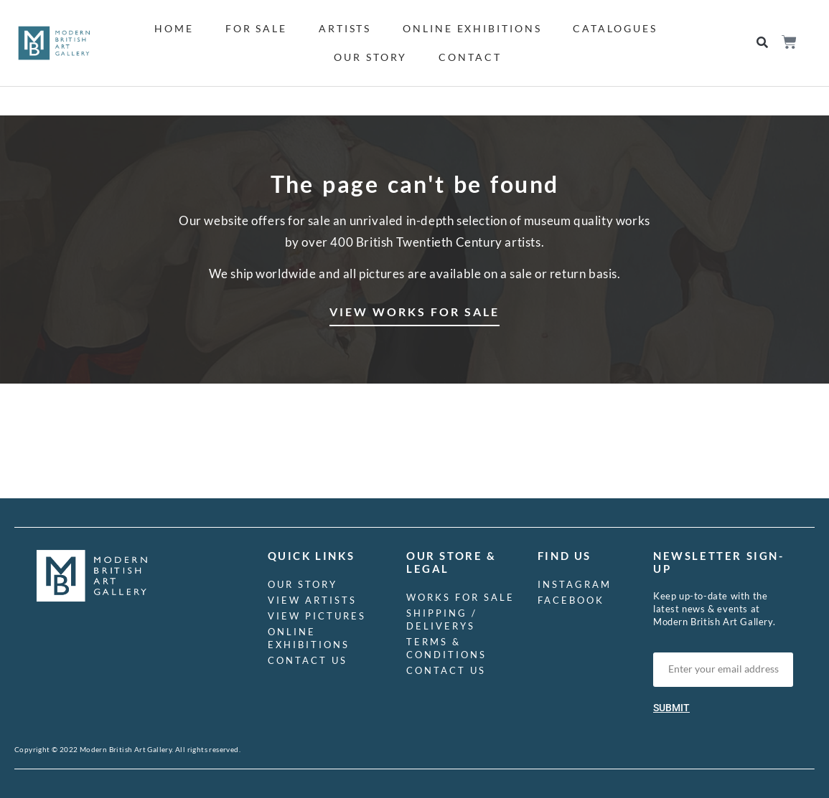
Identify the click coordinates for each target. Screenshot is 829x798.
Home (174, 28)
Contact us (307, 660)
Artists (345, 28)
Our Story (370, 57)
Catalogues (615, 28)
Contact (470, 57)
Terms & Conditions (446, 648)
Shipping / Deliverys (441, 619)
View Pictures (317, 616)
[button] (762, 43)
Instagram (575, 584)
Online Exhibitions (472, 28)
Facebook (571, 600)
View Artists (312, 600)
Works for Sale (460, 597)
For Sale (256, 28)
